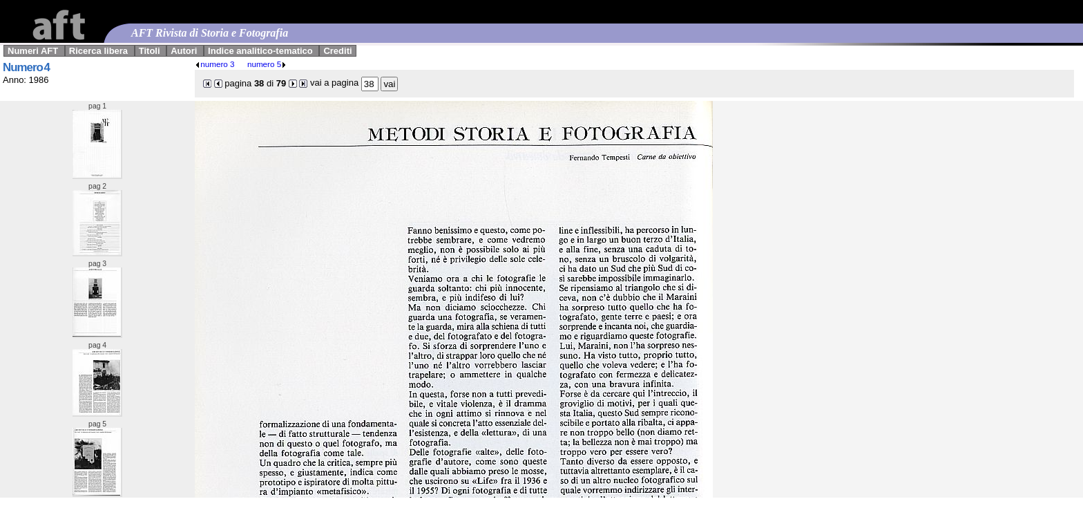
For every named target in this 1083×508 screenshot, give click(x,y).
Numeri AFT (33, 51)
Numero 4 (26, 67)
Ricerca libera (98, 51)
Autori (184, 51)
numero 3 (214, 63)
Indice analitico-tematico (260, 51)
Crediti (337, 51)
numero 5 (267, 63)
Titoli (149, 51)
